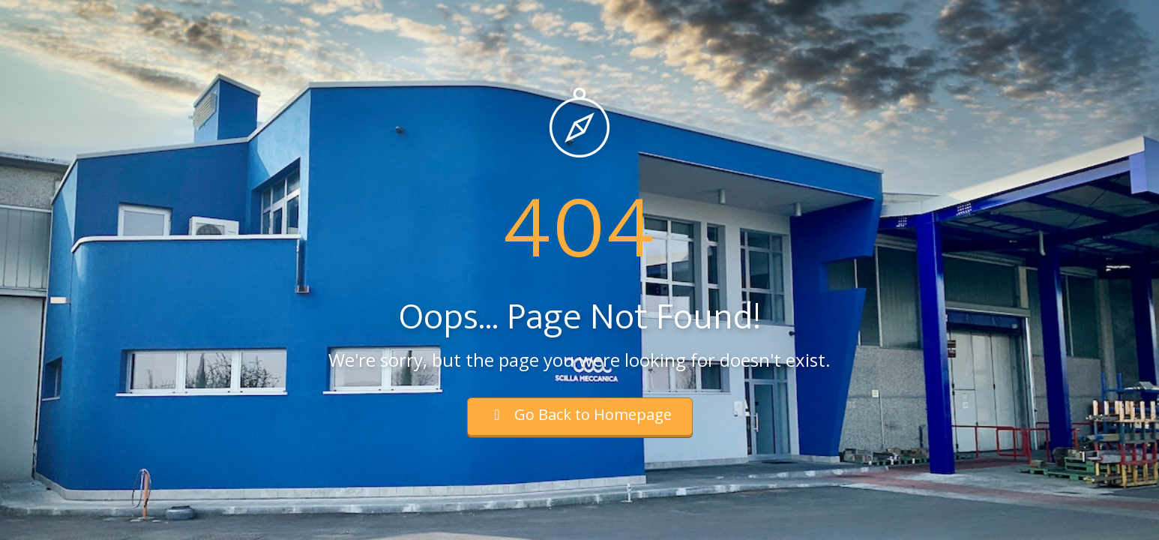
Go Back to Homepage (580, 414)
